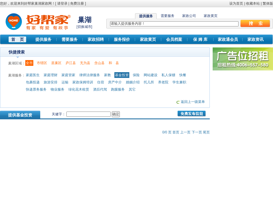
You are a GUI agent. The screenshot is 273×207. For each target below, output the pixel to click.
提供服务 (43, 39)
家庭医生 (33, 75)
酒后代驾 (100, 89)
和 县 (114, 63)
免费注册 (77, 3)
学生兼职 (179, 82)
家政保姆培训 (82, 82)
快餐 (182, 75)
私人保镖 (168, 75)
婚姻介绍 (133, 82)
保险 (136, 75)
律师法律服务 (89, 75)
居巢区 (56, 63)
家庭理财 (50, 75)
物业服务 (57, 89)
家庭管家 (68, 75)
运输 (64, 82)
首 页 (17, 39)
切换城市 (84, 27)
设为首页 (236, 3)
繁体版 (268, 3)
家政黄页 (211, 16)
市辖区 (42, 63)
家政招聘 (96, 39)
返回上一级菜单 (193, 102)
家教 (107, 75)
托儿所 (149, 82)
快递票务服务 (36, 89)
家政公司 (189, 16)
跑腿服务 (118, 89)
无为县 (85, 63)
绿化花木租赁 (78, 89)
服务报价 (122, 39)
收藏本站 (253, 3)
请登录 (62, 3)
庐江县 (71, 63)
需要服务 (167, 16)
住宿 (100, 82)
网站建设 (150, 75)
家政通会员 (228, 39)
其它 (132, 89)
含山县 (99, 63)
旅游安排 (50, 82)
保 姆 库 (200, 39)
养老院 (163, 82)
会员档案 (174, 39)
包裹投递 (33, 82)
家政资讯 (255, 39)
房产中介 (115, 82)
